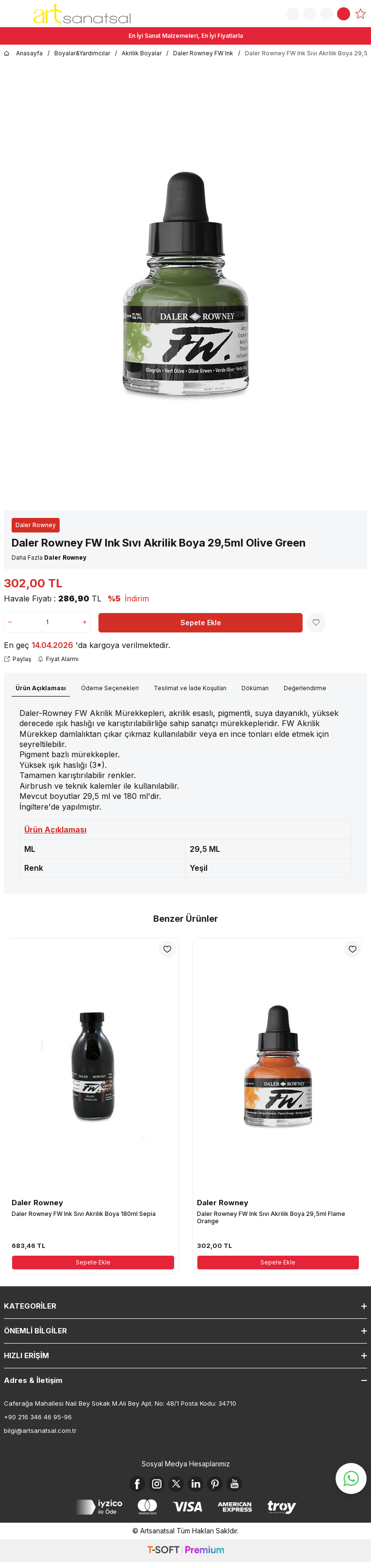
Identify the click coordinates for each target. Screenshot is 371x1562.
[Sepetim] (343, 13)
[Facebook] (137, 1484)
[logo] (81, 13)
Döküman (255, 688)
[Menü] (10, 13)
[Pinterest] (215, 1484)
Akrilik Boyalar (141, 53)
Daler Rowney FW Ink (203, 53)
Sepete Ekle (200, 622)
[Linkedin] (195, 1484)
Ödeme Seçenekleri (110, 688)
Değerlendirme (305, 688)
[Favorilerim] (360, 13)
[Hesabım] (326, 13)
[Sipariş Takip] (309, 13)
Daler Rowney (36, 525)
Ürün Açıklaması (41, 688)
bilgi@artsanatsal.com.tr (40, 1430)
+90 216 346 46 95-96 (38, 1417)
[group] (185, 284)
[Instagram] (156, 1484)
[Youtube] (234, 1484)
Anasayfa (23, 53)
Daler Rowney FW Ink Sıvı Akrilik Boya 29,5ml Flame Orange (271, 1217)
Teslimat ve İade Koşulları (190, 688)
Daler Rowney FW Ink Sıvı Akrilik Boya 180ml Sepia (84, 1213)
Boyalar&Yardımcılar (82, 53)
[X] (176, 1484)
